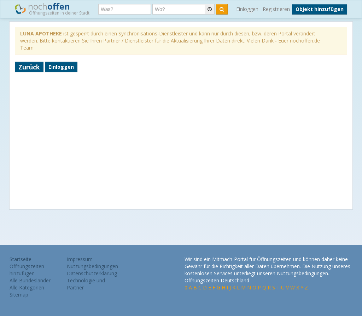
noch (52, 8)
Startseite (20, 259)
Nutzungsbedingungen (92, 266)
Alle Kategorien (27, 287)
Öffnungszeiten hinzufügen (27, 270)
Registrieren (276, 9)
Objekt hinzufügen (320, 9)
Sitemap (19, 294)
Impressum (80, 259)
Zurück (29, 67)
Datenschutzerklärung (92, 273)
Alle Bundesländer (30, 280)
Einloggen (247, 9)
